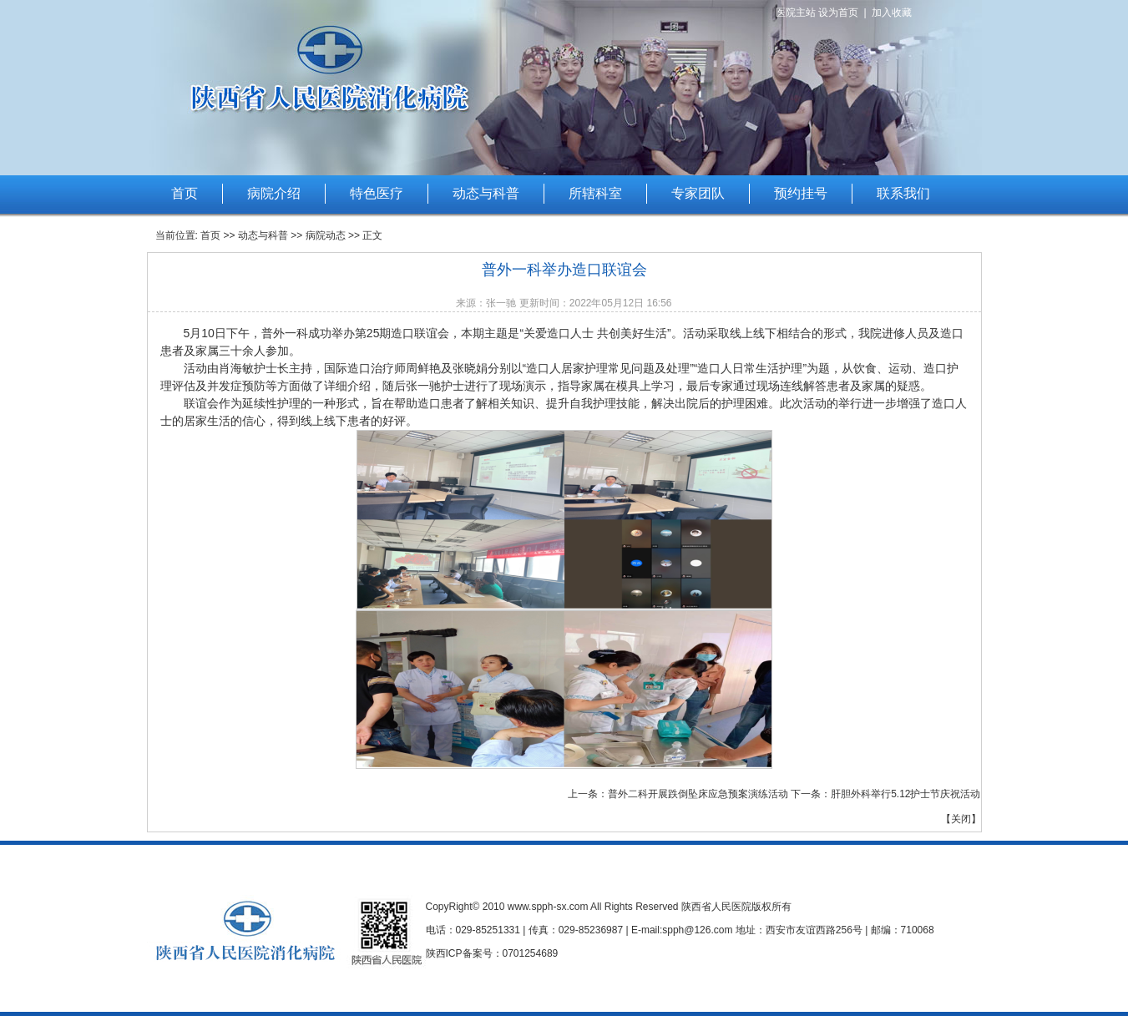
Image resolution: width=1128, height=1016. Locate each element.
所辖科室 (595, 193)
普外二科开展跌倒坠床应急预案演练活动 (698, 794)
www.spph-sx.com (548, 906)
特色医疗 (376, 193)
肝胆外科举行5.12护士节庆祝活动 (905, 794)
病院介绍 (274, 193)
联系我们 (903, 193)
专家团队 (698, 193)
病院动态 (326, 235)
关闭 (961, 819)
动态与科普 (486, 193)
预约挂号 (800, 193)
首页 (184, 193)
